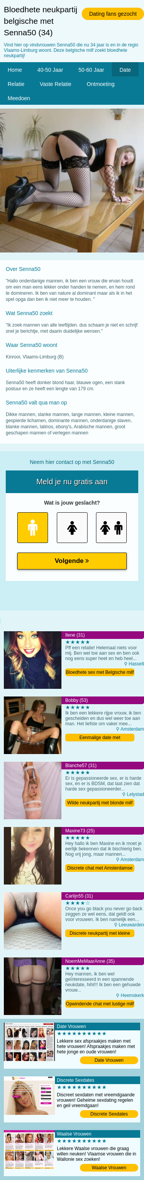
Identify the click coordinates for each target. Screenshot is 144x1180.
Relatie (16, 84)
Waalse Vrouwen (109, 1167)
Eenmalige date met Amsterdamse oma (100, 738)
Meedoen (19, 98)
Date (125, 70)
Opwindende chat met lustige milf (100, 1004)
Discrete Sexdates (108, 1114)
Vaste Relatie (55, 84)
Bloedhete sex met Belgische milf (100, 672)
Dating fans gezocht (113, 14)
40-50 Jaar (50, 70)
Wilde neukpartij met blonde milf (99, 802)
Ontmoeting (100, 84)
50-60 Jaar (91, 70)
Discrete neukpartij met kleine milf (100, 934)
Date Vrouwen (109, 1060)
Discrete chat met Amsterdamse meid (99, 868)
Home (15, 70)
